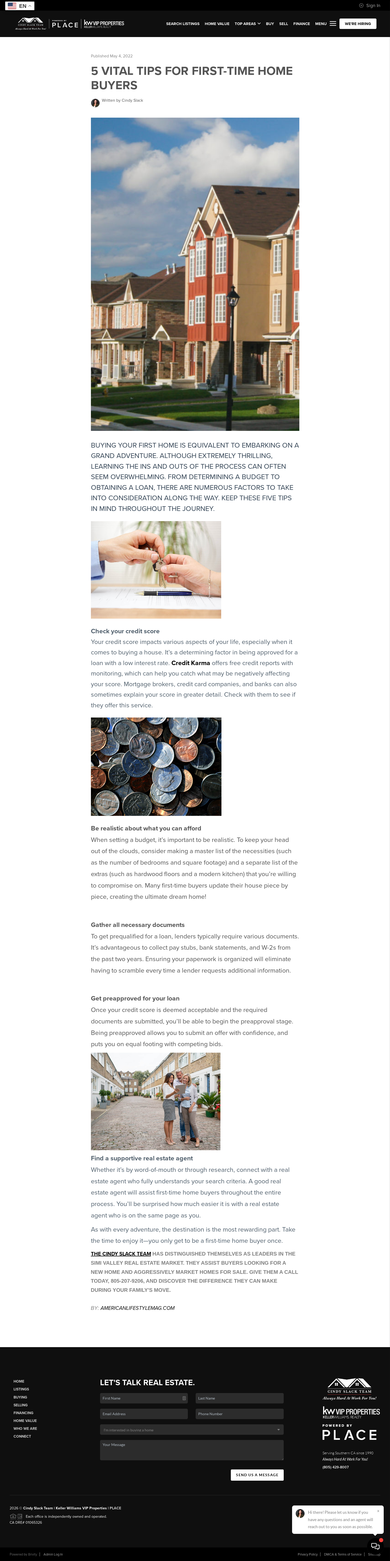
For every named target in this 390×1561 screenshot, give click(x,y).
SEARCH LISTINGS (183, 23)
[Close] (378, 1511)
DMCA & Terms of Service (343, 1554)
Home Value (217, 23)
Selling (21, 1405)
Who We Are (25, 1428)
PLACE (115, 1508)
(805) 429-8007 (336, 1467)
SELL (283, 23)
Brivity (32, 1554)
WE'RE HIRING (358, 23)
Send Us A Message (257, 1475)
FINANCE (301, 23)
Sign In (369, 5)
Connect (22, 1436)
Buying (20, 1397)
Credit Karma (190, 663)
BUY (270, 23)
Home (19, 1381)
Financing (23, 1413)
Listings (21, 1389)
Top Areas (248, 23)
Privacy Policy (308, 1554)
